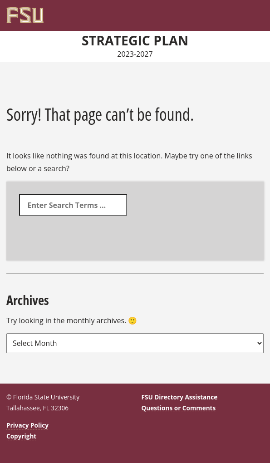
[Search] (249, 11)
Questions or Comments (179, 408)
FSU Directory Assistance (180, 397)
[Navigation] (259, 11)
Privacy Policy (27, 425)
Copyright (21, 436)
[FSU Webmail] (240, 11)
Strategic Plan (135, 40)
